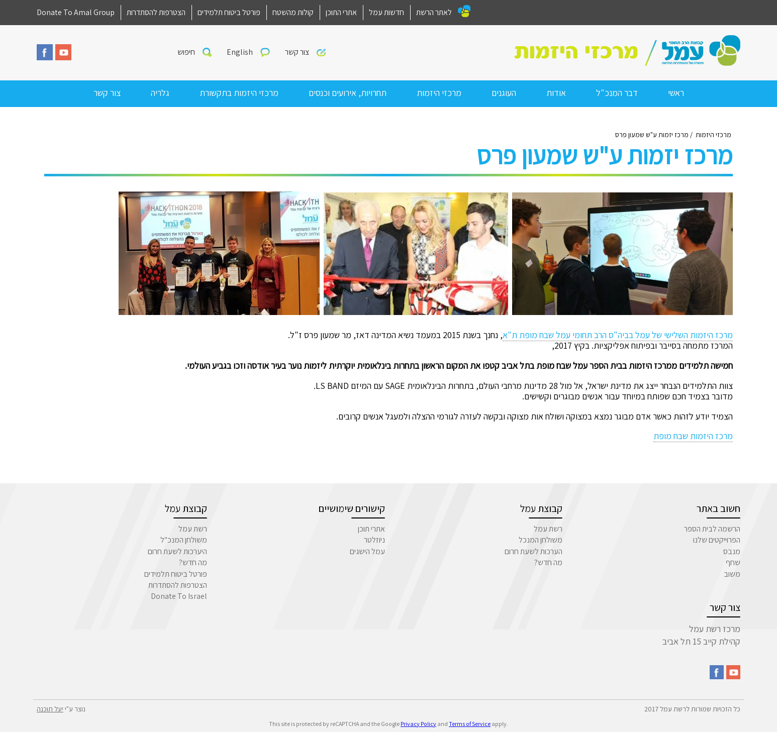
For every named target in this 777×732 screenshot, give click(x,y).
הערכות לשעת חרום (533, 551)
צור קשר (297, 52)
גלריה (160, 92)
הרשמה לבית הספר (712, 529)
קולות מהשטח (293, 12)
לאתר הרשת (434, 12)
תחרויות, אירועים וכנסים (347, 92)
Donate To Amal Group (76, 12)
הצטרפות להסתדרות (156, 12)
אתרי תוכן (371, 529)
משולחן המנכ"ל (183, 540)
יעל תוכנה (50, 708)
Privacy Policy (418, 723)
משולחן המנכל (540, 540)
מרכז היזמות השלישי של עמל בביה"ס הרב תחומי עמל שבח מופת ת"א (618, 335)
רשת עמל (548, 529)
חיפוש (186, 52)
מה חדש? (548, 562)
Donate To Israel (179, 596)
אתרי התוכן (341, 12)
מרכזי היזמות (439, 92)
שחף (733, 562)
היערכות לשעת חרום (177, 551)
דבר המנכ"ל (617, 92)
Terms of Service (470, 723)
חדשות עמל (386, 12)
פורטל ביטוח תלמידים (229, 12)
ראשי (676, 92)
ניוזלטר (374, 540)
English (240, 52)
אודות (556, 92)
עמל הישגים (367, 551)
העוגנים (504, 92)
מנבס (731, 551)
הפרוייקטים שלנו (716, 540)
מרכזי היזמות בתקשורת (239, 92)
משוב (732, 574)
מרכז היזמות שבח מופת (693, 436)
